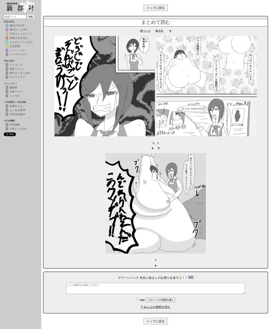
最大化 (159, 31)
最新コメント (17, 68)
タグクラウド (17, 77)
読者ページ (16, 91)
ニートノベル (17, 50)
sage (141, 299)
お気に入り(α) (18, 128)
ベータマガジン (19, 54)
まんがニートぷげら (21, 42)
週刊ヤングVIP (18, 29)
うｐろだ (15, 95)
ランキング (16, 64)
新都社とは (16, 105)
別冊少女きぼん (19, 37)
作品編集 (15, 124)
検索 (31, 17)
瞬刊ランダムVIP (20, 72)
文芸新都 (15, 46)
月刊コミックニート (21, 33)
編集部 (13, 87)
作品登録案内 (17, 114)
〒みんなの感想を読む (156, 306)
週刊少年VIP (17, 25)
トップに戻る (156, 7)
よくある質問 (17, 110)
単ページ (145, 31)
